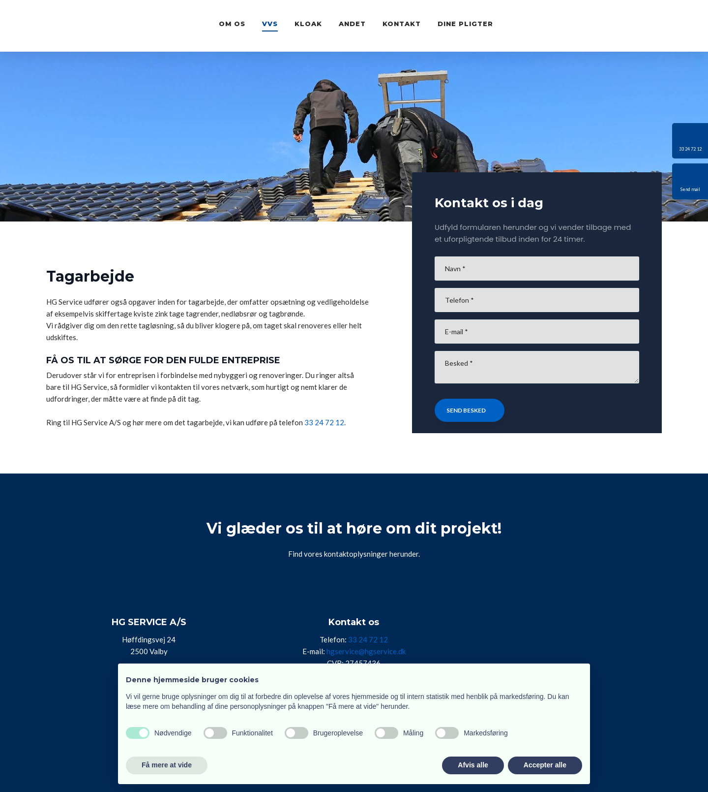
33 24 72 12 (324, 422)
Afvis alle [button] (473, 765)
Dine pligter (465, 24)
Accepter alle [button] (545, 765)
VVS (270, 24)
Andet (352, 24)
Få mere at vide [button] (167, 765)
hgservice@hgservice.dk (366, 651)
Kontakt (402, 24)
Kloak (308, 24)
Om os (232, 24)
